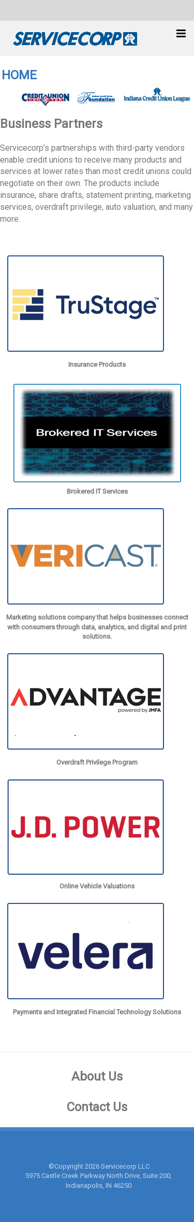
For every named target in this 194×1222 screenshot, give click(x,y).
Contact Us (97, 1107)
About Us (97, 1076)
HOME (19, 75)
